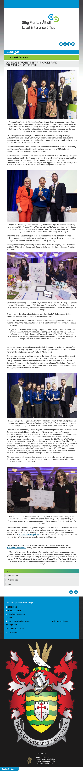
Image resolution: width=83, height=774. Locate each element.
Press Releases (13, 580)
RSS (9, 584)
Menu (75, 4)
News (8, 571)
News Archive (13, 575)
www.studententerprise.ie (16, 548)
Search (70, 4)
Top (76, 592)
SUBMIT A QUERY (14, 611)
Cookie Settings (8, 769)
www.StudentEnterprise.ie (29, 535)
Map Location (12, 632)
